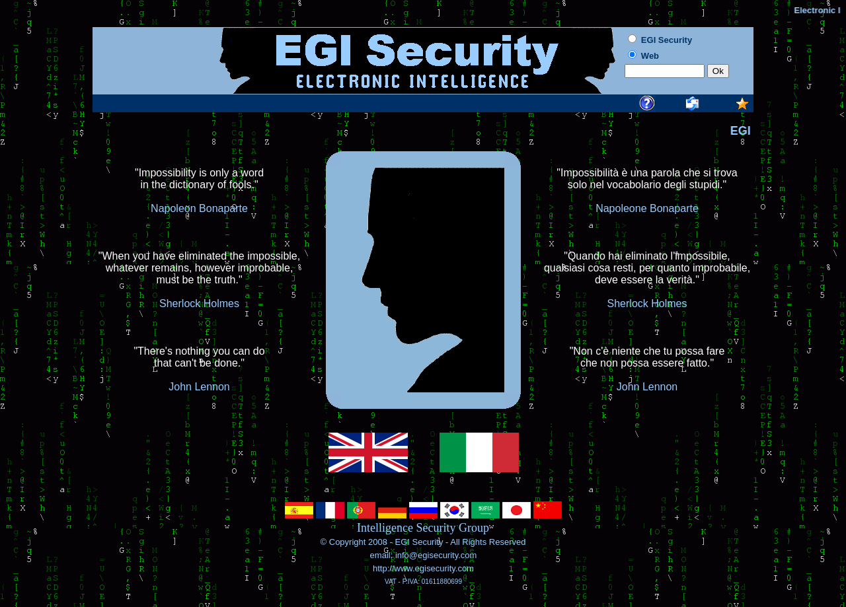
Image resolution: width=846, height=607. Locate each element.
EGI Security (419, 542)
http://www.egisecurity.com (423, 568)
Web (650, 56)
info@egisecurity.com (435, 555)
